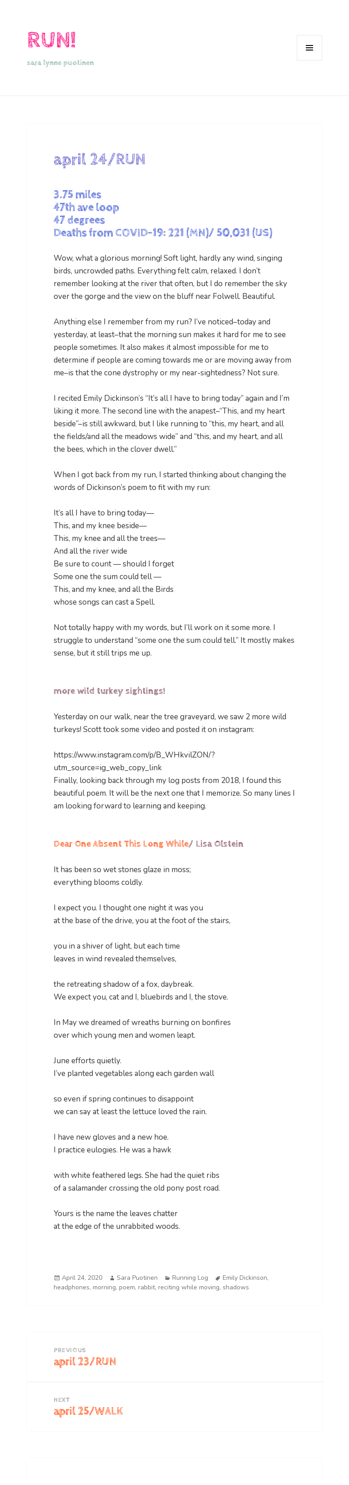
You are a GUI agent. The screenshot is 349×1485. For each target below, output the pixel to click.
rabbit (146, 1287)
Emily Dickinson (245, 1277)
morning (104, 1287)
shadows (236, 1287)
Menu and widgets (309, 60)
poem (127, 1287)
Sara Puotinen (137, 1277)
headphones (72, 1287)
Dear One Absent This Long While (121, 844)
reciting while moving (188, 1287)
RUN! (51, 40)
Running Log (190, 1277)
